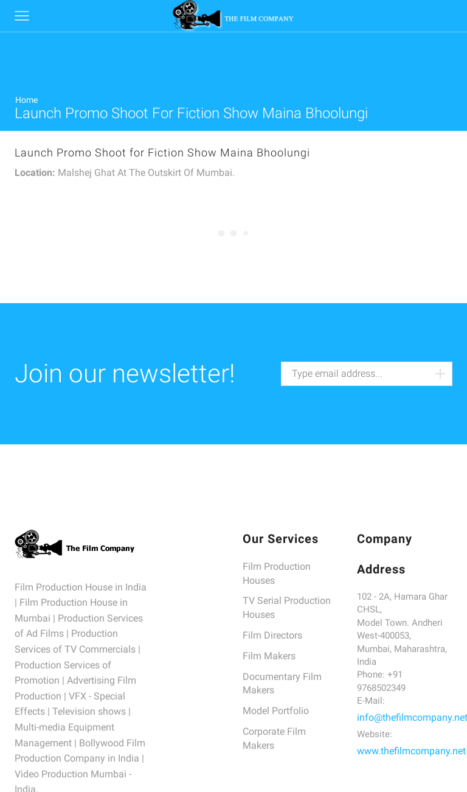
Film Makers (269, 656)
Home (26, 100)
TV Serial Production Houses (287, 607)
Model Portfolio (276, 711)
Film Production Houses (277, 573)
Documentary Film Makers (282, 683)
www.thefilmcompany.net (411, 751)
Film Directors (272, 635)
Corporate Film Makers (274, 738)
